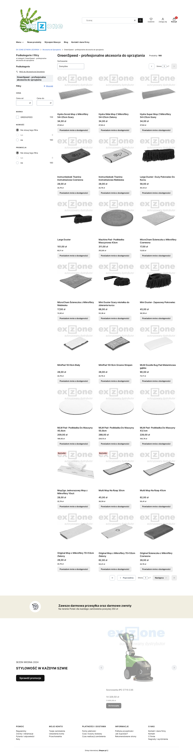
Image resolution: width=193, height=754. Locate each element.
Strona (159, 66)
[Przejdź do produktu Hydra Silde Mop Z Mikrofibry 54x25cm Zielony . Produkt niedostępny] (117, 93)
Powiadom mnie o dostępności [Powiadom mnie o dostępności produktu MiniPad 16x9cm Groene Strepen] (115, 381)
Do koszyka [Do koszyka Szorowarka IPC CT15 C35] (113, 705)
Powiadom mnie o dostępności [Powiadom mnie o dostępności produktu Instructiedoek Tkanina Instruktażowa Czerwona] (74, 193)
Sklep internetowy (95, 750)
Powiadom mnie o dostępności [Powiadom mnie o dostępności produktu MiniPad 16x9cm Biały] (74, 381)
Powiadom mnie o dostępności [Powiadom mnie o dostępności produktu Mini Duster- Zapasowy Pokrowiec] (156, 318)
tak (21, 135)
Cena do (40, 98)
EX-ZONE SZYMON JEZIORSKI (27, 50)
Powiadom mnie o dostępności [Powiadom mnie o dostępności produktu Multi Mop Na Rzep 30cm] (115, 506)
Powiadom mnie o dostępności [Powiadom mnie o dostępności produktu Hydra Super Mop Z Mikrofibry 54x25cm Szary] (156, 130)
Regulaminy (21, 731)
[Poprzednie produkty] (126, 578)
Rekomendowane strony (125, 736)
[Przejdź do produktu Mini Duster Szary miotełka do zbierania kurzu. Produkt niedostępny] (117, 281)
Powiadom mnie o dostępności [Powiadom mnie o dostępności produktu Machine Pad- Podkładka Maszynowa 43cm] (115, 255)
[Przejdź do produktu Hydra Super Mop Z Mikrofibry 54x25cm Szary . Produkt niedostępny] (158, 93)
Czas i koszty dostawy (92, 734)
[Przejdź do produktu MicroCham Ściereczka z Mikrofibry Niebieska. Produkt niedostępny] (75, 281)
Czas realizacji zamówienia (94, 736)
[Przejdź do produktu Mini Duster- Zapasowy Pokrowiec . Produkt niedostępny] (158, 281)
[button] (140, 20)
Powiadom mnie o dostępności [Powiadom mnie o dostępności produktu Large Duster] (74, 255)
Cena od (19, 98)
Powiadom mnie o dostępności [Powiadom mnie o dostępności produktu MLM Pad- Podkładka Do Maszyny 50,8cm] (115, 444)
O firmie (151, 736)
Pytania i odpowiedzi (25, 736)
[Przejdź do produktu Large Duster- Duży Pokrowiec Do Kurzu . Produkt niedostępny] (158, 155)
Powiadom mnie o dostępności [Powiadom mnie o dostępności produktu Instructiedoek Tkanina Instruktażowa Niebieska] (115, 193)
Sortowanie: (62, 61)
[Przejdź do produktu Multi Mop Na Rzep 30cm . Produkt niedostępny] (117, 469)
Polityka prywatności (124, 731)
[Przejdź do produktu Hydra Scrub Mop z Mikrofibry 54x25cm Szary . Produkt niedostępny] (75, 93)
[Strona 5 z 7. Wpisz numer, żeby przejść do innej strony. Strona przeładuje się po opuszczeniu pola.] (164, 66)
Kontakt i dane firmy (157, 731)
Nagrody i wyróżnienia (158, 739)
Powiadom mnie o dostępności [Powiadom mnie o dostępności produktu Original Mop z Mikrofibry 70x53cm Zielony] (74, 569)
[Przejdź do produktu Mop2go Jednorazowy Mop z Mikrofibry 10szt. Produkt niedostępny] (75, 469)
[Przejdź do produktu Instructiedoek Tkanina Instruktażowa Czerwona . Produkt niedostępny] (75, 155)
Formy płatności (89, 731)
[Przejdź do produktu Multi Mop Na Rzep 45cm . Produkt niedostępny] (158, 469)
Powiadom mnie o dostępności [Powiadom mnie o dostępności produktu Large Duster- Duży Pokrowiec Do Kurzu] (156, 193)
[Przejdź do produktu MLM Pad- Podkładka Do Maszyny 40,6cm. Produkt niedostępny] (75, 406)
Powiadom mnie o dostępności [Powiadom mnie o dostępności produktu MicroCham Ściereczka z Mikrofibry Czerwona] (156, 255)
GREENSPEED (27, 117)
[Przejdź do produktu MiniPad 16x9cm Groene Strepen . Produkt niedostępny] (117, 343)
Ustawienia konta (56, 734)
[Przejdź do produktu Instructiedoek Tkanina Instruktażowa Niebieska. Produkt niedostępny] (117, 155)
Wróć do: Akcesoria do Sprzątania (30, 72)
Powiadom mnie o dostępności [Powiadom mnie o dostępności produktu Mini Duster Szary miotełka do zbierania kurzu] (115, 318)
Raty (18, 739)
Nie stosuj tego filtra (29, 130)
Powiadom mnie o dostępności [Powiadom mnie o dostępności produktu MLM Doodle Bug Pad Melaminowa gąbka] (156, 381)
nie (21, 140)
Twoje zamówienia (57, 731)
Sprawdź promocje (30, 678)
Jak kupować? (121, 734)
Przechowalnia (55, 736)
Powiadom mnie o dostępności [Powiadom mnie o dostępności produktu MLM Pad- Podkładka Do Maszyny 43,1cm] (156, 444)
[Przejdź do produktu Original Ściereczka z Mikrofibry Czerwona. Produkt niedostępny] (158, 532)
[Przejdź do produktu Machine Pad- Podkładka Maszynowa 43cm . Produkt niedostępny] (117, 218)
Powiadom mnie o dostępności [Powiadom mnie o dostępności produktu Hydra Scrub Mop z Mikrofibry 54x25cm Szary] (74, 130)
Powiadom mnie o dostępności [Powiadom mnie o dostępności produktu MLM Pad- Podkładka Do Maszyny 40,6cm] (74, 444)
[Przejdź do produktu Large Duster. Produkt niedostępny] (75, 218)
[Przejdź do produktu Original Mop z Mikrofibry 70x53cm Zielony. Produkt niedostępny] (75, 531)
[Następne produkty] (161, 578)
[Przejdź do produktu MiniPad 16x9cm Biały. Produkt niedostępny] (75, 343)
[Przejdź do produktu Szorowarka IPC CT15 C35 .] (137, 657)
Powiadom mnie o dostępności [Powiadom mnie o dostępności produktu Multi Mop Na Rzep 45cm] (156, 506)
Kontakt (151, 734)
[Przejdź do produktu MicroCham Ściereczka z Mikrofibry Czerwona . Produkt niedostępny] (158, 218)
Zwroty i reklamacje (24, 734)
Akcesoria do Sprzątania (51, 50)
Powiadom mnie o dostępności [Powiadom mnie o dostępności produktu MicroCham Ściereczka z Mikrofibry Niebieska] (74, 318)
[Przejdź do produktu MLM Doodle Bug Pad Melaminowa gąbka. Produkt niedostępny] (158, 343)
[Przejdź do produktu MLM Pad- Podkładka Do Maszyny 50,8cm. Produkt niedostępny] (117, 406)
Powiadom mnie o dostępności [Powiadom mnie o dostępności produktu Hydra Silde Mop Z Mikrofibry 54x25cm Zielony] (115, 130)
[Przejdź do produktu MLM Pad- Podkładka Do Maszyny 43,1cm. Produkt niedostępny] (158, 406)
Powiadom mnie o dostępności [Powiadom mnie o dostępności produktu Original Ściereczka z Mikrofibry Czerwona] (156, 569)
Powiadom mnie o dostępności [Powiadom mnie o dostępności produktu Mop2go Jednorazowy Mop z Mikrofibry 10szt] (74, 506)
